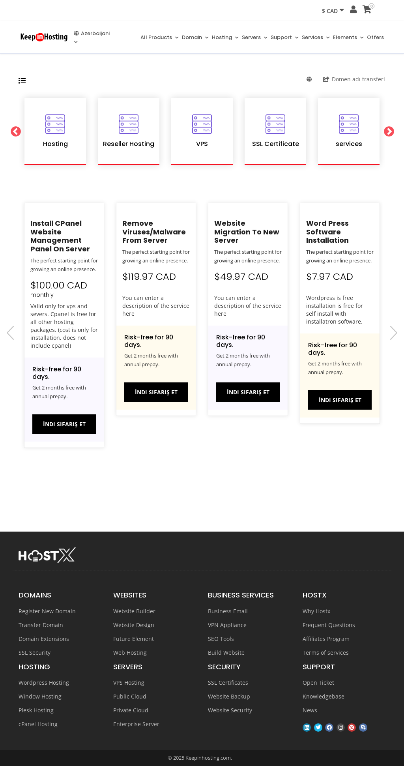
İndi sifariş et (64, 424)
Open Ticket (318, 682)
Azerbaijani (92, 37)
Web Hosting (130, 652)
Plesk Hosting (36, 710)
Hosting (225, 37)
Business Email (228, 611)
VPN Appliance (227, 625)
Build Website (226, 652)
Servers (254, 37)
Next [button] (389, 131)
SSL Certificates (228, 682)
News (310, 710)
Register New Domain (47, 611)
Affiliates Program (326, 638)
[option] (55, 131)
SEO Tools (221, 638)
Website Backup (229, 696)
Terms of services (326, 652)
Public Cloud (129, 696)
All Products (159, 37)
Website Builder (134, 611)
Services (316, 37)
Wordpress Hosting (44, 682)
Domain (195, 37)
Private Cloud (130, 710)
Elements (348, 37)
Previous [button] (14, 131)
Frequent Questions (329, 625)
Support (285, 37)
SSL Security (34, 652)
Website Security (230, 710)
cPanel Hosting (38, 724)
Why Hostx (316, 611)
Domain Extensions (44, 638)
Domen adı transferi (354, 79)
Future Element (133, 638)
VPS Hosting (128, 682)
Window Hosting (40, 696)
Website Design (133, 625)
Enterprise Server (136, 724)
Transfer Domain (41, 625)
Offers (375, 37)
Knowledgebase (323, 696)
